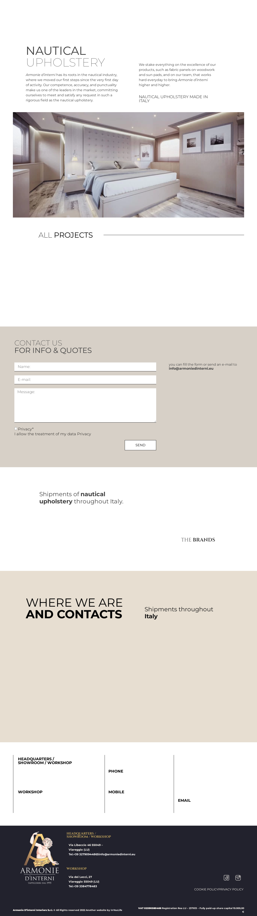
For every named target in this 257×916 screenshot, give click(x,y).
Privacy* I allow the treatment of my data (52, 431)
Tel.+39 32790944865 (84, 854)
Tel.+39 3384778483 (83, 886)
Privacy (84, 434)
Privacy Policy (230, 889)
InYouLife (116, 910)
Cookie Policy (206, 889)
